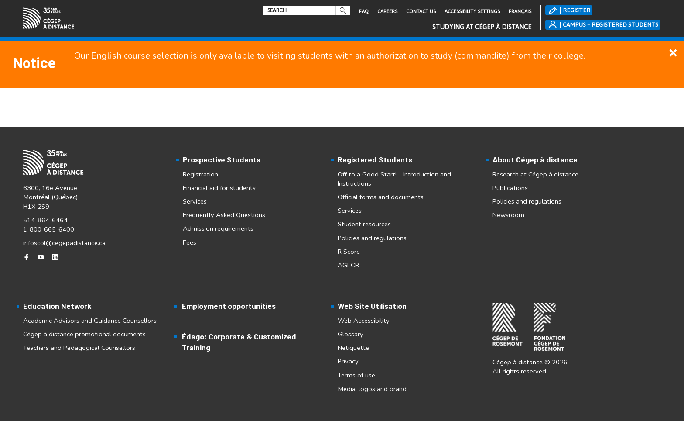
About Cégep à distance (535, 159)
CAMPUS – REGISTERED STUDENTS (610, 24)
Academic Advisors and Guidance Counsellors (90, 320)
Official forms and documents (381, 197)
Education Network (57, 306)
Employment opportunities (229, 306)
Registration (200, 174)
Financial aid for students (219, 187)
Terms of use (356, 375)
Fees (189, 242)
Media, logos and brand (372, 388)
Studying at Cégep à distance (481, 27)
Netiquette (353, 347)
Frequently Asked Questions (224, 215)
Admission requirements (218, 228)
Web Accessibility (364, 320)
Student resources (364, 224)
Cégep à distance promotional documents (84, 334)
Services (195, 201)
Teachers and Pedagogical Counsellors (79, 347)
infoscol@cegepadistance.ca (64, 240)
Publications (510, 187)
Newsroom (508, 215)
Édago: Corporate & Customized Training (239, 342)
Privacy (348, 361)
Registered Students (375, 159)
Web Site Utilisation (372, 306)
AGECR (348, 265)
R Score (349, 251)
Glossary (350, 334)
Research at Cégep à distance (535, 174)
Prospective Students (221, 159)
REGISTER (576, 10)
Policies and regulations (372, 238)
